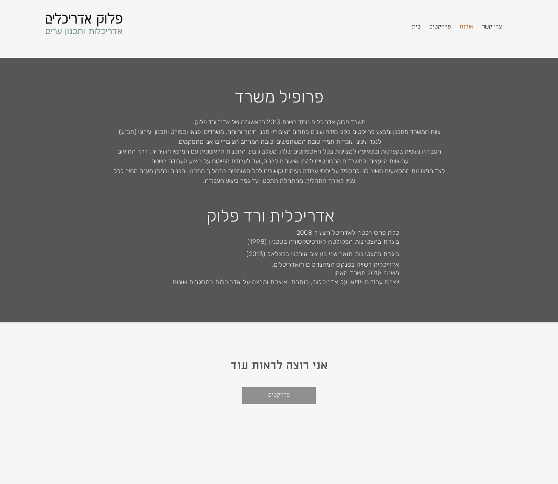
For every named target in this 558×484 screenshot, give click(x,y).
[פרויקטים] (279, 395)
